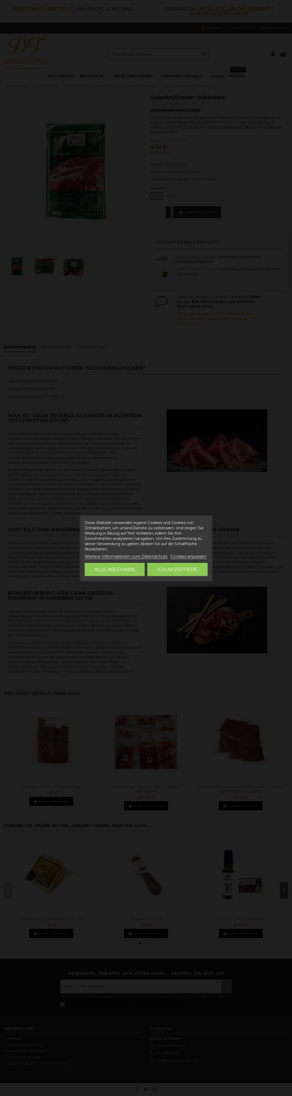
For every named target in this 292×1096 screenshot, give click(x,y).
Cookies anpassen (188, 556)
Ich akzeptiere (177, 569)
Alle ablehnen (115, 569)
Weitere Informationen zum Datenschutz (126, 556)
